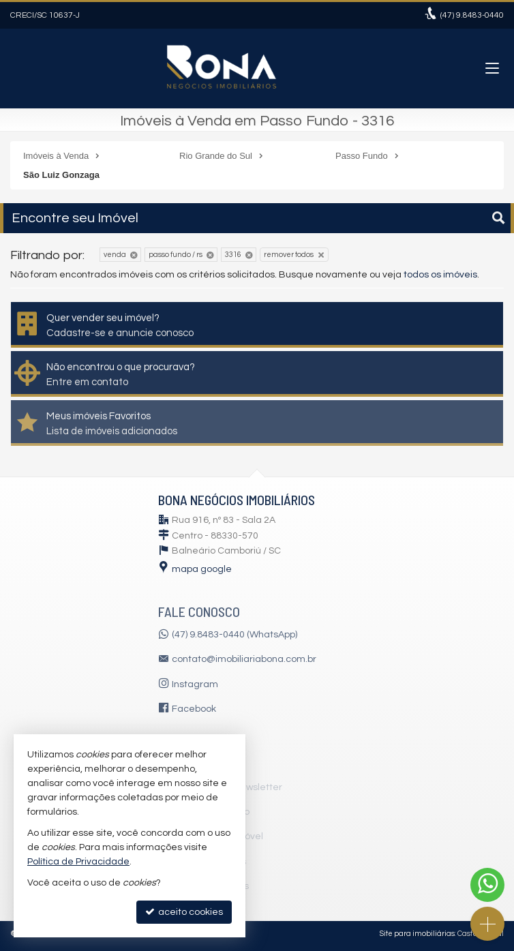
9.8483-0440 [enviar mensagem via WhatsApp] (472, 15)
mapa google (202, 569)
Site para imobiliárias (417, 933)
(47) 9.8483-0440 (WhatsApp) (234, 634)
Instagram (195, 684)
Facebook (194, 709)
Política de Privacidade (78, 861)
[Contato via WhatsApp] (487, 885)
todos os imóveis (440, 275)
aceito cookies (184, 912)
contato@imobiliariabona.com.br (244, 659)
